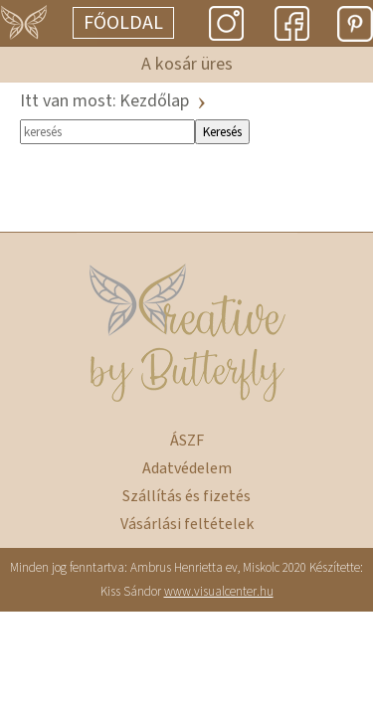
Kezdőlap (154, 101)
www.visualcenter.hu (219, 592)
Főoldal (123, 23)
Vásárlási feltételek (187, 524)
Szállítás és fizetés (186, 496)
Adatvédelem (187, 468)
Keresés (222, 131)
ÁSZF (187, 440)
